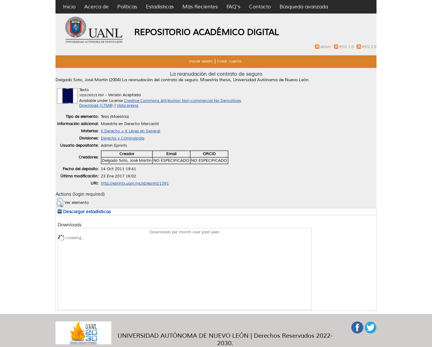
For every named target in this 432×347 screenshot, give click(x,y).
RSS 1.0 (347, 47)
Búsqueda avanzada (304, 7)
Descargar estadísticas (84, 211)
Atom (326, 47)
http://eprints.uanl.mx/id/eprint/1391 (135, 183)
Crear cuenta (229, 61)
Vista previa (127, 105)
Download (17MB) (96, 105)
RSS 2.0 (369, 47)
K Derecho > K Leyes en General (130, 131)
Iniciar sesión (201, 61)
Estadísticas (160, 7)
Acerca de (96, 7)
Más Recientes (200, 7)
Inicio (69, 7)
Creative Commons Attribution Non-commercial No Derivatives (182, 100)
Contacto (260, 7)
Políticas (127, 7)
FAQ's (233, 7)
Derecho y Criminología (122, 138)
